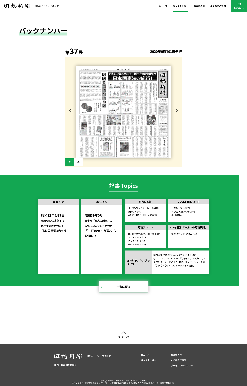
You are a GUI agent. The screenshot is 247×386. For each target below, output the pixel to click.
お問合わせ (239, 8)
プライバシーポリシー (182, 365)
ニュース (163, 6)
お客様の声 (199, 6)
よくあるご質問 (218, 6)
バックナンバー (180, 6)
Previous (71, 111)
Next (176, 111)
